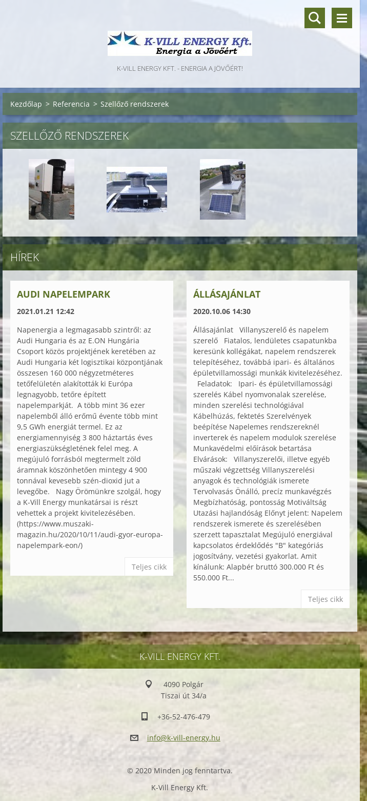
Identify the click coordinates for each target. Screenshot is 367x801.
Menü (342, 18)
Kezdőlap (26, 104)
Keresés (314, 18)
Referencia (71, 104)
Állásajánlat (226, 294)
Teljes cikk (149, 567)
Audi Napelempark (63, 294)
